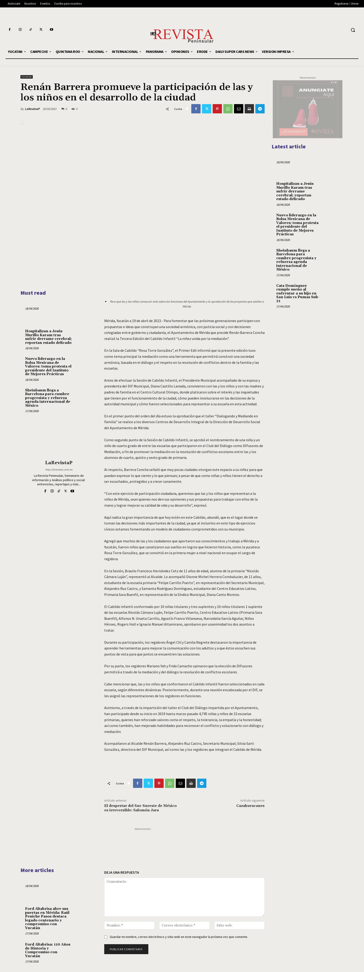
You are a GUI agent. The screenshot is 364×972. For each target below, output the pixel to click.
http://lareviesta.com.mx (58, 469)
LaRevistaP (32, 109)
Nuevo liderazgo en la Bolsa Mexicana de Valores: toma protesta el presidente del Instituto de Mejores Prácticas (48, 366)
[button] (352, 29)
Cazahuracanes (250, 805)
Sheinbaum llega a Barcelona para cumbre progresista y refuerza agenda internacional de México (47, 398)
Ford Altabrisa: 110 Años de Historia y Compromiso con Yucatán (47, 950)
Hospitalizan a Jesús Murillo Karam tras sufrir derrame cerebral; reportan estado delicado (48, 337)
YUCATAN (26, 77)
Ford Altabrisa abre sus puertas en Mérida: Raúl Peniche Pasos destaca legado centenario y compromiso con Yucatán (47, 918)
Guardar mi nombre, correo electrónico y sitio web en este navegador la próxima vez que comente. (179, 937)
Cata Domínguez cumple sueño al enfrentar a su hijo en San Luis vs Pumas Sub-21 (297, 293)
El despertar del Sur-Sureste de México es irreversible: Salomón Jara (140, 807)
